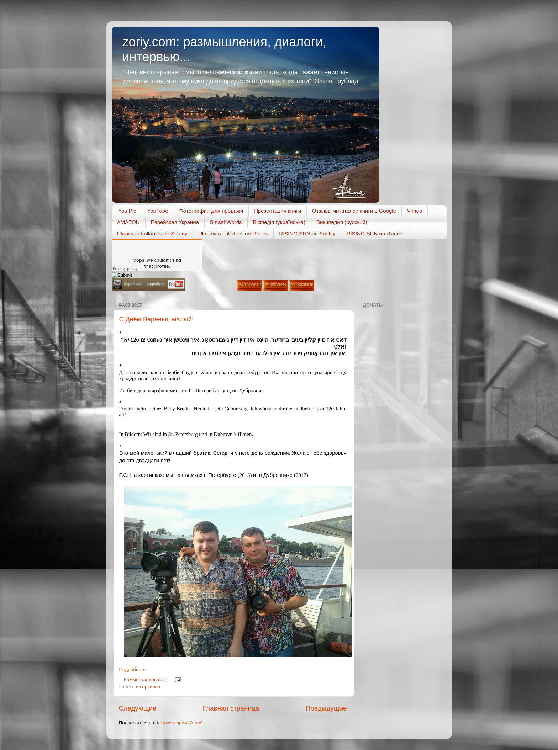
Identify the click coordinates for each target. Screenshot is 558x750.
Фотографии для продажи (211, 211)
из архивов (148, 687)
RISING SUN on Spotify (307, 233)
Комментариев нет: (146, 679)
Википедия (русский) (341, 222)
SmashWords (226, 222)
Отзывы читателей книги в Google (354, 211)
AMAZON (128, 222)
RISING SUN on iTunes (374, 233)
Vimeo (414, 211)
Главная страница (231, 708)
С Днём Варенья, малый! (156, 319)
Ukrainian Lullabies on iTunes (233, 233)
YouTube (157, 211)
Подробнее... (133, 669)
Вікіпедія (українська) (279, 222)
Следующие (138, 708)
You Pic (127, 211)
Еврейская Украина (175, 222)
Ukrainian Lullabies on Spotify (152, 233)
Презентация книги (277, 211)
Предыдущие (326, 708)
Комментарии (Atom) (180, 722)
